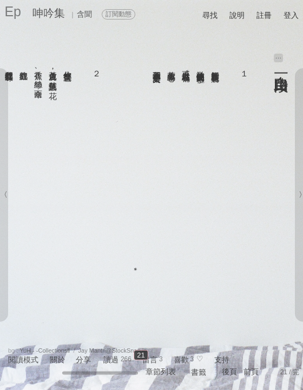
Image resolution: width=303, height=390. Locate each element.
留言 (149, 359)
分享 (83, 359)
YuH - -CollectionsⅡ (44, 350)
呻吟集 (48, 13)
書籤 (198, 372)
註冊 (264, 15)
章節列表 (161, 371)
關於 (57, 359)
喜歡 (181, 359)
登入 (291, 15)
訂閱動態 (118, 14)
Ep (12, 11)
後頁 (229, 371)
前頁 (251, 371)
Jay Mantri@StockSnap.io (112, 350)
